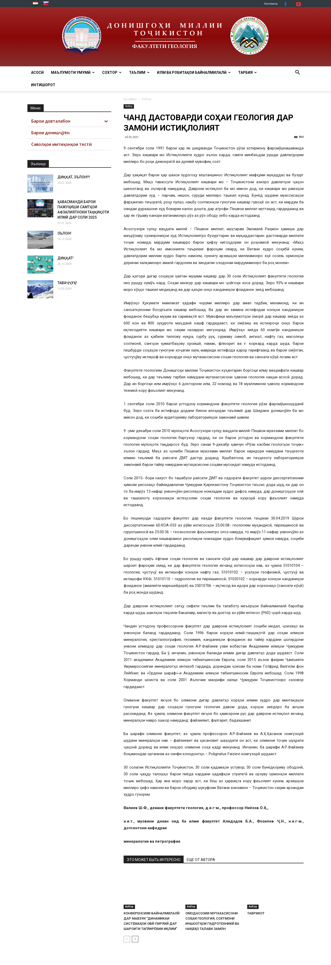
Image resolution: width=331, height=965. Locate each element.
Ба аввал (130, 99)
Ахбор (128, 106)
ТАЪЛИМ (139, 72)
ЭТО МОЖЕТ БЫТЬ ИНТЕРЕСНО (153, 860)
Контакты (271, 3)
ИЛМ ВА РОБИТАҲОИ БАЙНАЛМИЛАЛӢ (194, 72)
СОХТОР (112, 72)
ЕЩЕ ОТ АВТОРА (201, 860)
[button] (297, 72)
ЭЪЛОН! (64, 233)
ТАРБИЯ (247, 72)
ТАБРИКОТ (256, 913)
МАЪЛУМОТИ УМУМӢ (73, 72)
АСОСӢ (37, 72)
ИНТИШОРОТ (43, 85)
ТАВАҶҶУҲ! (67, 283)
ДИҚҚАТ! (65, 258)
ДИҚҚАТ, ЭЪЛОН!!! (73, 177)
